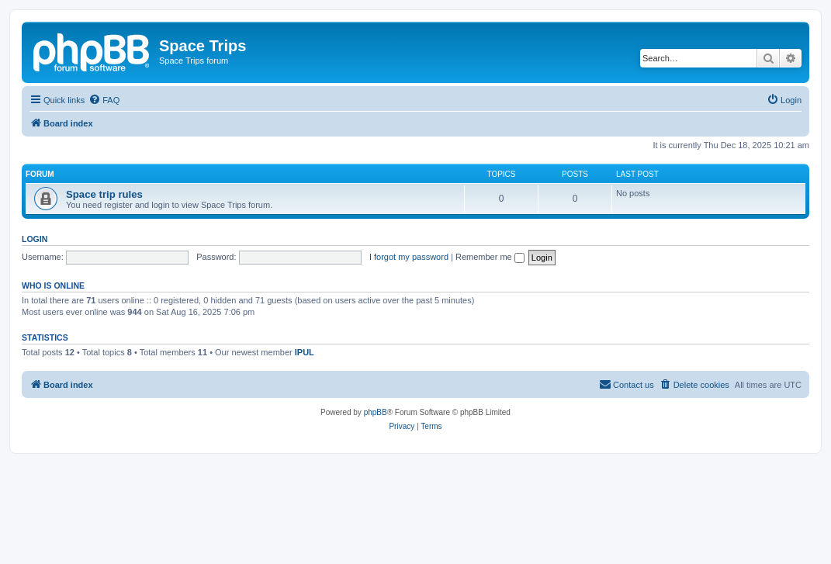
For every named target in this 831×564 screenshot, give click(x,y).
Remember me (490, 256)
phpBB (375, 412)
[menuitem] (103, 100)
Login (34, 239)
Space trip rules (104, 194)
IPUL (304, 352)
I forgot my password (408, 256)
